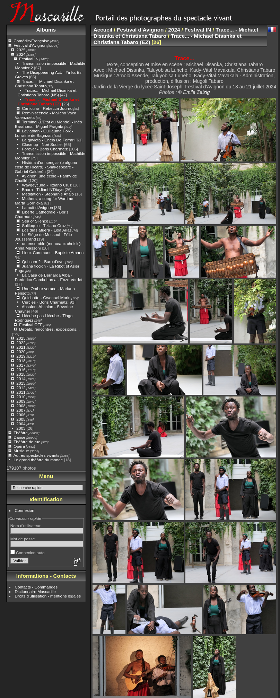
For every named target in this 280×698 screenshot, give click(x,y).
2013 (20, 383)
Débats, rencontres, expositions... (49, 329)
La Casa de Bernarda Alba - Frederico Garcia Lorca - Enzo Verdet (48, 277)
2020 (20, 351)
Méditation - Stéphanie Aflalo (48, 194)
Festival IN (28, 58)
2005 (20, 419)
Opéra (19, 446)
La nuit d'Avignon (37, 207)
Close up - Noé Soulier (42, 144)
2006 (20, 414)
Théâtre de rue (27, 441)
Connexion (24, 510)
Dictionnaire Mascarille (35, 591)
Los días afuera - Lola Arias (46, 230)
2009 (20, 401)
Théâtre (21, 432)
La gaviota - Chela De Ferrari (48, 140)
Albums (46, 30)
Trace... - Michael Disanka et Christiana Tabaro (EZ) (48, 101)
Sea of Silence (35, 221)
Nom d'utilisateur (25, 525)
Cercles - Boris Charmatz (44, 302)
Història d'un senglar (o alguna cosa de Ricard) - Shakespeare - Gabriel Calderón (46, 167)
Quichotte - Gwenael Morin (46, 297)
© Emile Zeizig (194, 92)
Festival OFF (30, 324)
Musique (21, 450)
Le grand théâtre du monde (38, 459)
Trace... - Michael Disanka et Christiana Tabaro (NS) (47, 92)
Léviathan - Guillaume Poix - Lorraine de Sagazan (44, 133)
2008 (20, 405)
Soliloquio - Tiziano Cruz (44, 225)
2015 (20, 374)
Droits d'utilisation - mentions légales (48, 596)
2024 (20, 54)
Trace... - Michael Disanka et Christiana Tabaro (44, 83)
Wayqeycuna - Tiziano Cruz (46, 185)
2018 (20, 360)
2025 (20, 49)
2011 (20, 392)
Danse (19, 437)
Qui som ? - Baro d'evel (43, 261)
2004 (20, 423)
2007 (20, 410)
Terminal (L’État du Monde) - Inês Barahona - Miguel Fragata (48, 124)
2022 (20, 342)
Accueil (103, 30)
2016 (20, 369)
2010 (20, 396)
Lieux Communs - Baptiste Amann (53, 252)
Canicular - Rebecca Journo (47, 108)
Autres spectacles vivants (37, 455)
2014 (20, 378)
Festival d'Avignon (30, 45)
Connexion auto (27, 552)
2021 (20, 347)
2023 (20, 338)
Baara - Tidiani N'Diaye (42, 189)
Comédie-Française (31, 40)
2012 (20, 387)
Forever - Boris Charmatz (45, 149)
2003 (20, 428)
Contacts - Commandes (36, 587)
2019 (20, 356)
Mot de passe (22, 538)
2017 (20, 365)
